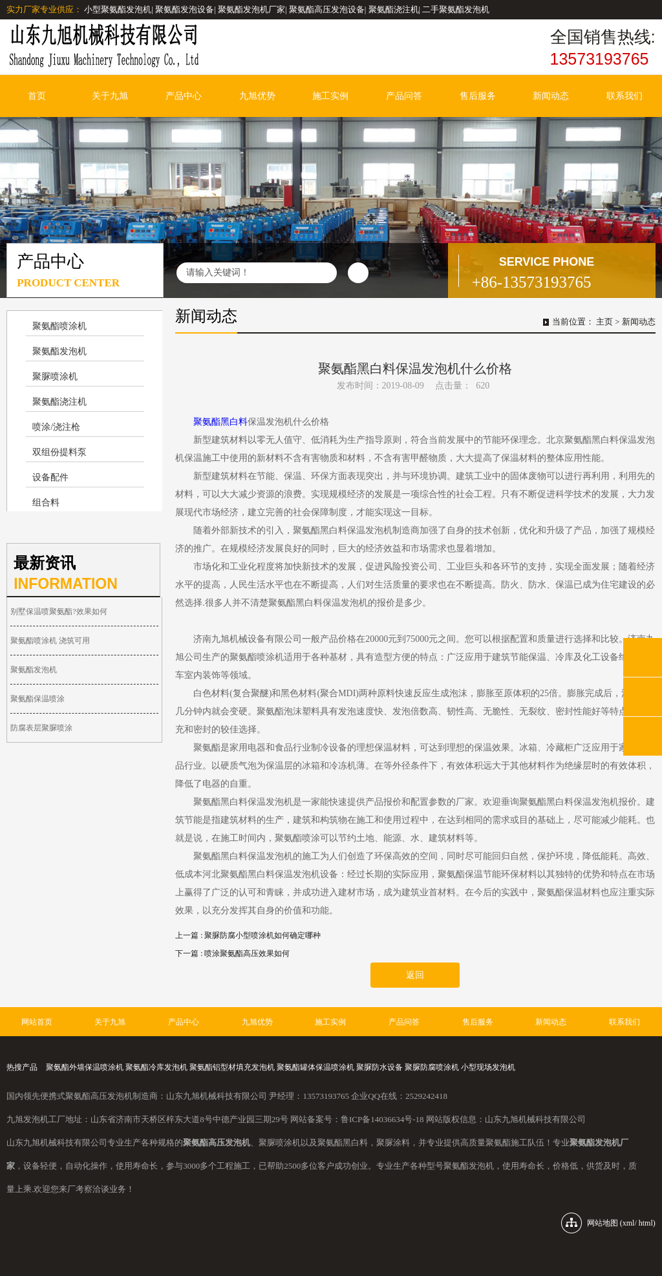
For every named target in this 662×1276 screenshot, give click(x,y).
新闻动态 (551, 96)
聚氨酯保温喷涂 (37, 698)
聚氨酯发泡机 (59, 351)
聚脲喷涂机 (55, 376)
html (646, 1223)
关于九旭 (110, 96)
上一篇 (248, 935)
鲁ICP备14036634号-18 (382, 1119)
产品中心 (184, 96)
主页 (604, 321)
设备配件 (50, 477)
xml (629, 1223)
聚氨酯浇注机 (59, 402)
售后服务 (478, 96)
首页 (37, 96)
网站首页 (36, 1021)
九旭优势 (257, 96)
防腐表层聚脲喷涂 (41, 727)
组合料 (45, 502)
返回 (415, 975)
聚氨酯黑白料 (220, 422)
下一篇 (232, 953)
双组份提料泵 (59, 452)
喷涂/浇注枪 (56, 427)
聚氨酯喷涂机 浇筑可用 (50, 640)
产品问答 (404, 96)
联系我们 (624, 96)
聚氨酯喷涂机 (59, 326)
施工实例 (330, 96)
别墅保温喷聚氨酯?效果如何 (58, 611)
